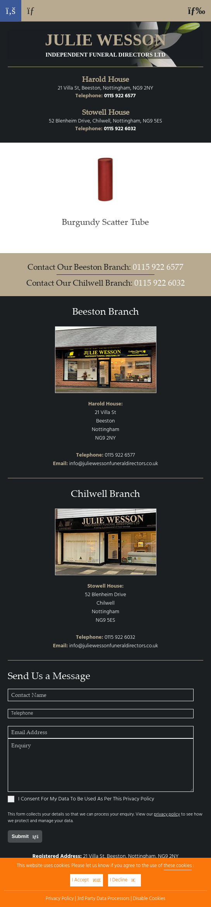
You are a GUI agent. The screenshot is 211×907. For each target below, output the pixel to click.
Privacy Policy (60, 899)
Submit (25, 836)
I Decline (124, 880)
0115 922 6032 (120, 128)
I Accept (86, 880)
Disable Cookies (149, 899)
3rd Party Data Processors (103, 899)
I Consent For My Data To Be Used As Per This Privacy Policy (81, 799)
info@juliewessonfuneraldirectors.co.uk (113, 463)
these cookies (178, 866)
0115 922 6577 (120, 95)
